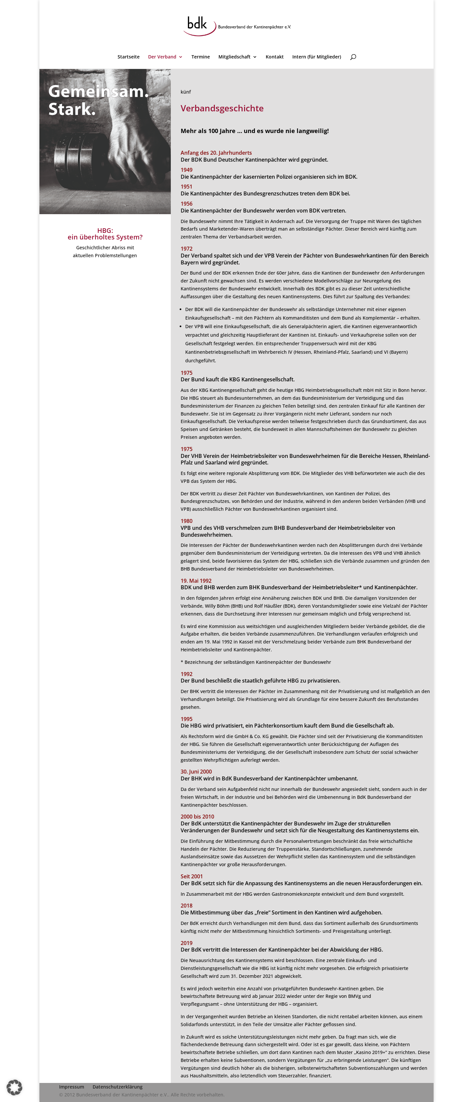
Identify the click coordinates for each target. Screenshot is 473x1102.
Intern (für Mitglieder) (316, 57)
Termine (200, 57)
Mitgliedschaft (234, 57)
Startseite (129, 57)
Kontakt (275, 57)
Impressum (71, 1087)
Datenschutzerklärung (118, 1087)
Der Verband (162, 57)
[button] (14, 1087)
